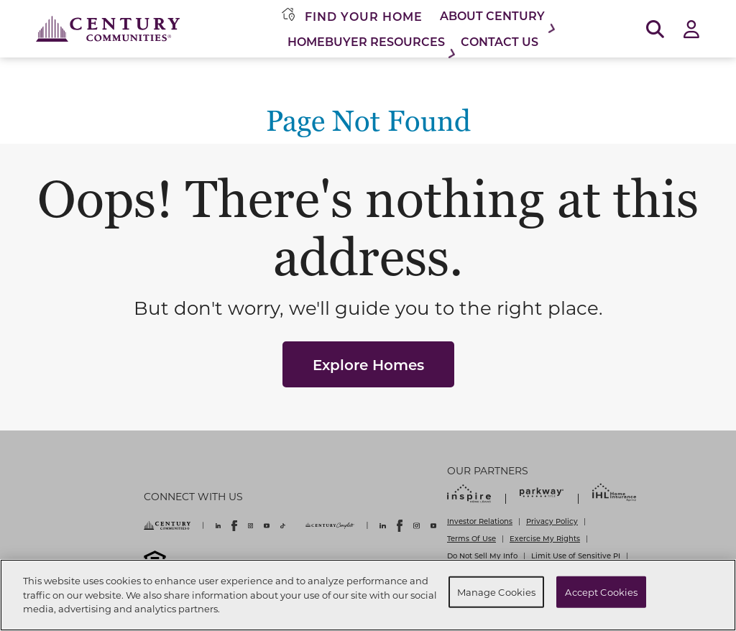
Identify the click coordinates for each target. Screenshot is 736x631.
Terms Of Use (471, 538)
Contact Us (499, 41)
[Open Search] (655, 29)
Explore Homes (368, 364)
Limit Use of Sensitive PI (575, 556)
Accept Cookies (601, 592)
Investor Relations (479, 521)
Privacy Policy (552, 521)
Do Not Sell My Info (482, 556)
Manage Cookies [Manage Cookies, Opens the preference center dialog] (496, 592)
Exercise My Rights (545, 538)
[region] (368, 595)
